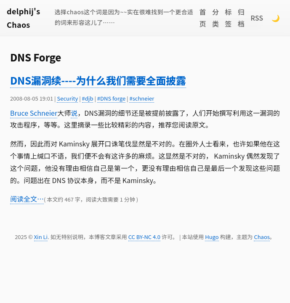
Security (67, 98)
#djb (87, 98)
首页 (202, 18)
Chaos (261, 237)
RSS (256, 18)
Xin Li (41, 237)
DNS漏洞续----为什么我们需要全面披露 (98, 80)
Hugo (211, 237)
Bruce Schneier (33, 113)
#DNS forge (111, 98)
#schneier (141, 98)
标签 (228, 18)
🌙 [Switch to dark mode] (275, 18)
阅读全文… (27, 199)
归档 (241, 18)
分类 (215, 18)
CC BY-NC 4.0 (144, 237)
